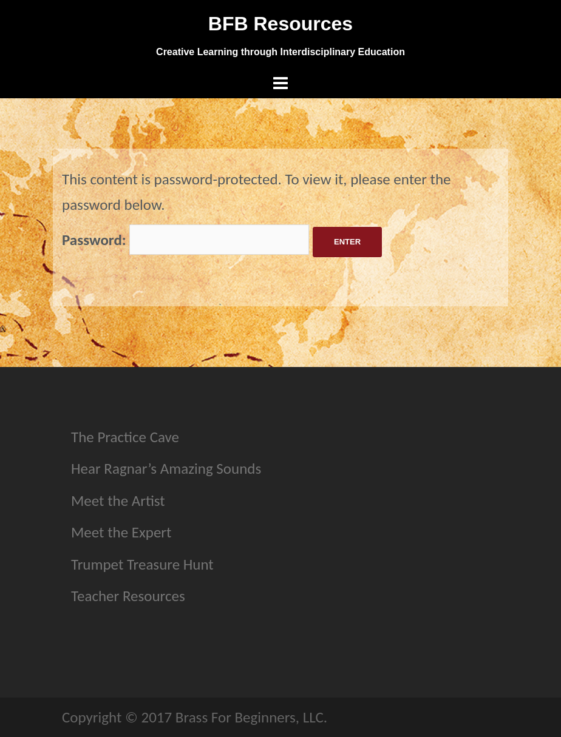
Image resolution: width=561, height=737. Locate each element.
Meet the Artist (118, 500)
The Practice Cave (125, 437)
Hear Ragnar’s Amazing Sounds (166, 468)
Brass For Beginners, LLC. (251, 717)
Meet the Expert (121, 532)
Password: (185, 239)
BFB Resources (280, 24)
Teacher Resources (128, 596)
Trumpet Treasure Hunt (142, 564)
